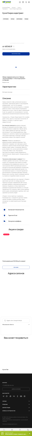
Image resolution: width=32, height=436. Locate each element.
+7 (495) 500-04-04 (8, 385)
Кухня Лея (5, 369)
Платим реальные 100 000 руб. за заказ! (13, 261)
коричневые (19, 19)
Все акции (16, 267)
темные (26, 19)
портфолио (5, 19)
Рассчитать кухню (16, 53)
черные (12, 19)
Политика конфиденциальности (9, 424)
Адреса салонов (16, 389)
